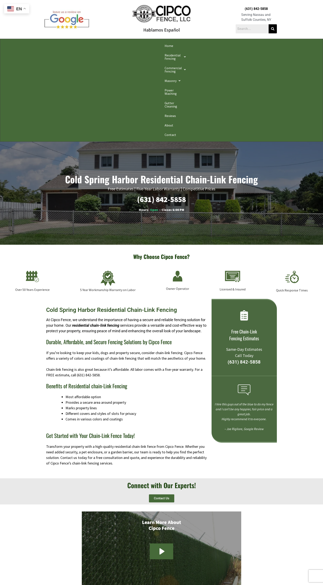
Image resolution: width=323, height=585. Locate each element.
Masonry (154, 46)
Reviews (230, 46)
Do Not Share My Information (126, 575)
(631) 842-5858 (256, 9)
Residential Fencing (85, 46)
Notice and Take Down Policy (182, 575)
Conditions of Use (154, 575)
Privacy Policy (100, 575)
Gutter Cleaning (207, 46)
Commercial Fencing (123, 46)
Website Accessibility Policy (215, 575)
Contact (263, 46)
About (246, 46)
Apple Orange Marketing (253, 580)
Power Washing (179, 46)
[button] (85, 45)
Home (58, 46)
